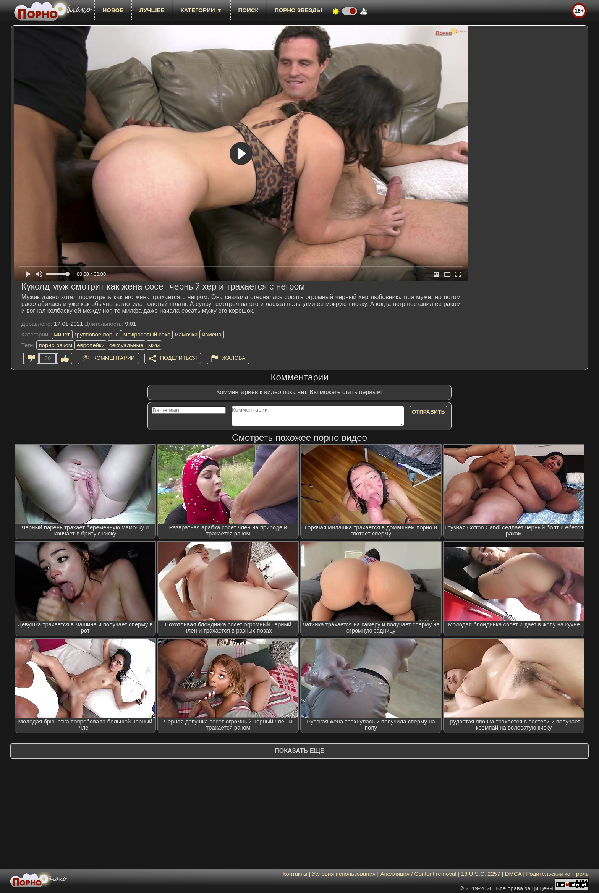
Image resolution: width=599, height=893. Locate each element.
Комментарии (114, 358)
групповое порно (96, 334)
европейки (91, 345)
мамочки (186, 334)
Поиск (248, 10)
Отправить (428, 412)
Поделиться (178, 358)
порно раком (55, 345)
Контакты (295, 873)
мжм (154, 345)
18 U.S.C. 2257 (480, 873)
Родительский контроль (557, 873)
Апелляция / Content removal (418, 873)
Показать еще (299, 750)
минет (62, 334)
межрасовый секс (146, 334)
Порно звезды (298, 10)
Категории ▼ (201, 10)
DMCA (513, 873)
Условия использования (344, 873)
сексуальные (126, 345)
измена (212, 334)
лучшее (151, 10)
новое (112, 10)
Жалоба (234, 358)
